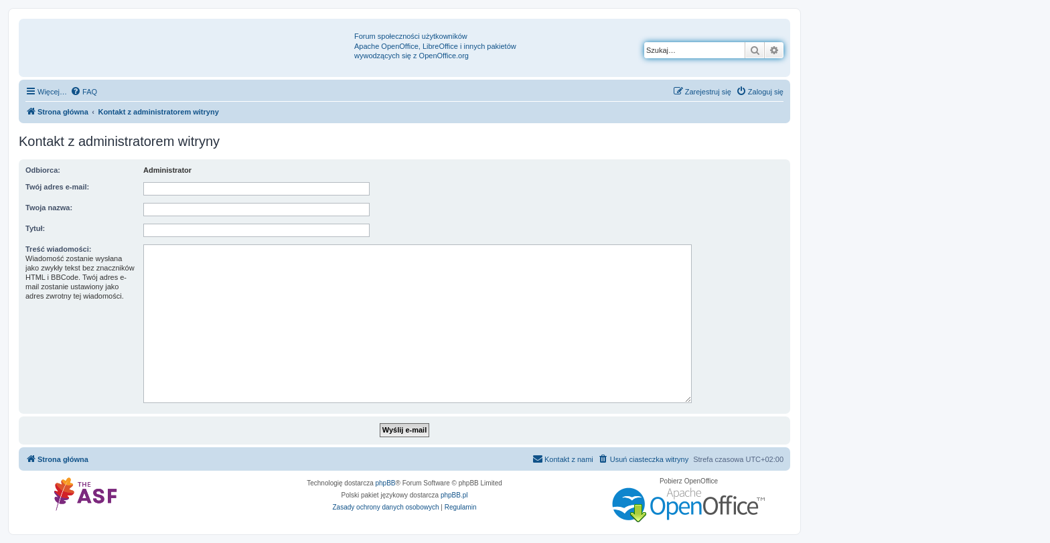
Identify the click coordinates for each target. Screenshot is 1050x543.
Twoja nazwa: (48, 208)
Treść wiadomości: (58, 249)
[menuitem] (83, 92)
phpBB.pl (454, 495)
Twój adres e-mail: (57, 187)
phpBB (386, 483)
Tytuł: (35, 228)
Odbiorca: (42, 170)
